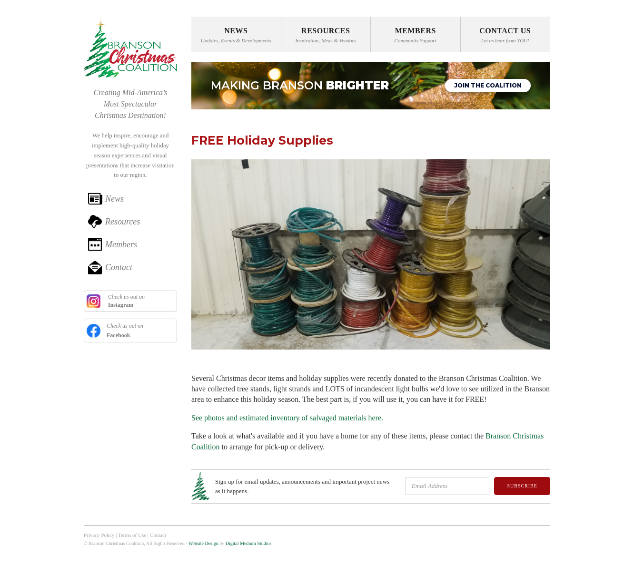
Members (121, 244)
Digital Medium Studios (249, 543)
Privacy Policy (99, 535)
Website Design (203, 543)
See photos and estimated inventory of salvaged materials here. (287, 418)
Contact (118, 267)
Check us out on (126, 300)
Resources (122, 221)
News (114, 199)
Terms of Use (132, 535)
